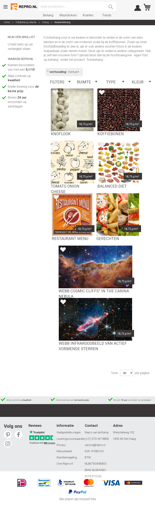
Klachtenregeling (67, 457)
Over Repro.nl (65, 463)
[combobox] (77, 6)
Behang (48, 15)
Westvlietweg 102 (123, 432)
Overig (45, 22)
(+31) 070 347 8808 (97, 438)
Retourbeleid (64, 451)
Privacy (61, 445)
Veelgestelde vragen (69, 432)
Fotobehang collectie (26, 22)
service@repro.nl (95, 445)
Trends (106, 15)
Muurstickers (68, 15)
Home (7, 22)
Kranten (88, 15)
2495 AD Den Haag (124, 438)
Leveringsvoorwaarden (71, 438)
